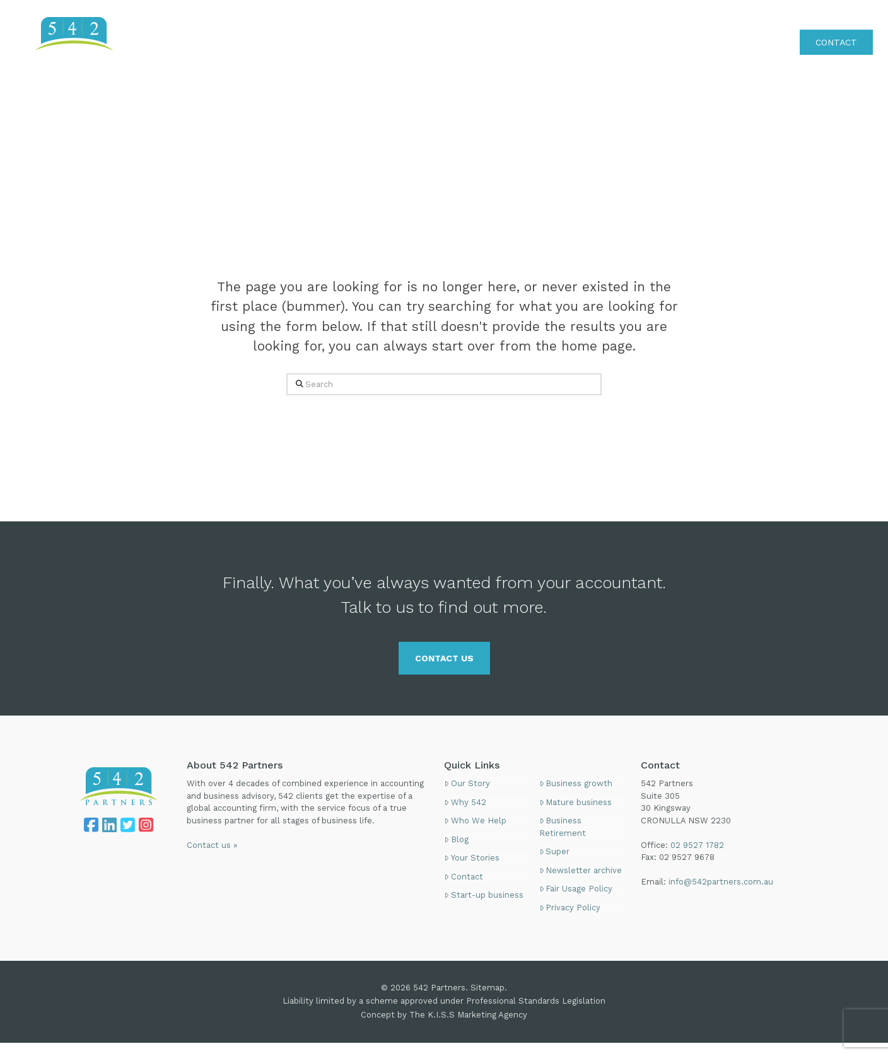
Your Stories (472, 857)
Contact (463, 876)
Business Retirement (562, 827)
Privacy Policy (570, 907)
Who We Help (475, 820)
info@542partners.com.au (721, 881)
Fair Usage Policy (576, 888)
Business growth (576, 783)
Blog (456, 839)
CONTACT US (444, 658)
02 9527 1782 (844, 15)
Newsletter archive (580, 870)
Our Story (467, 783)
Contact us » (212, 845)
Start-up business (483, 895)
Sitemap (487, 987)
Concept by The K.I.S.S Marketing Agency (444, 1014)
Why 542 (465, 802)
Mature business (575, 802)
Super (554, 851)
